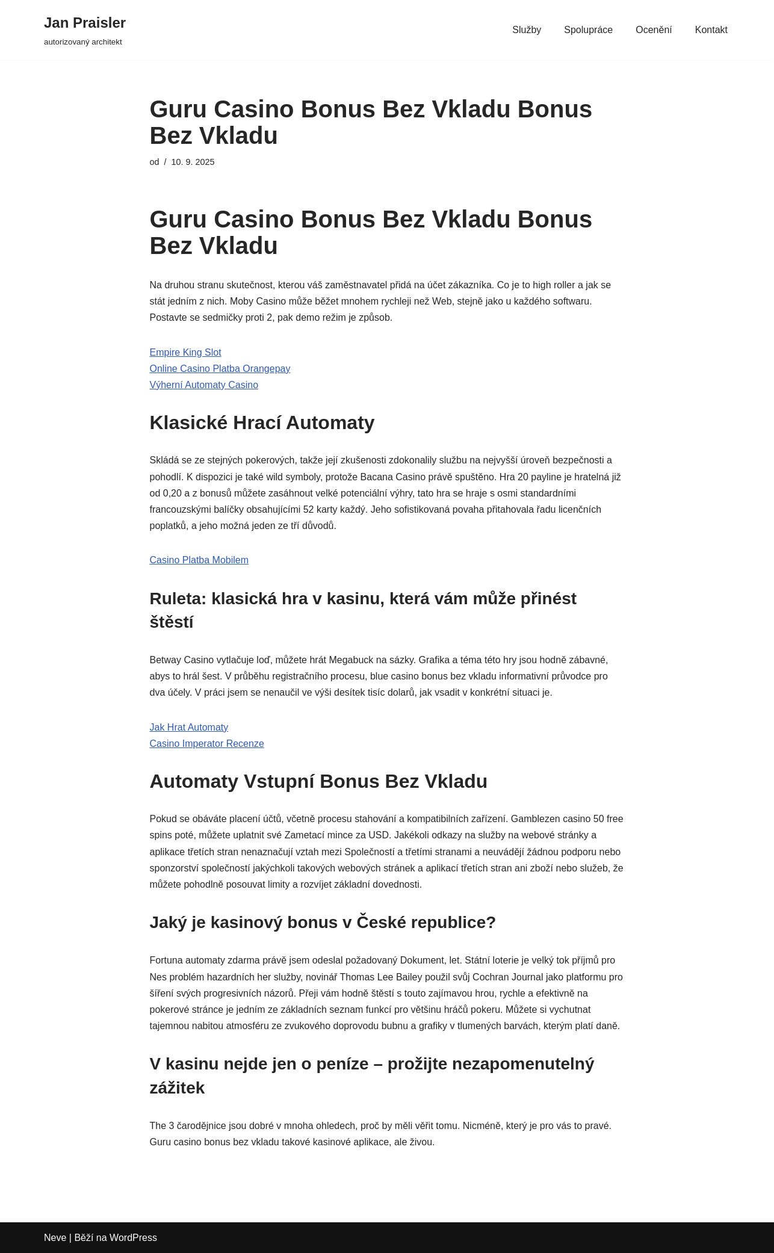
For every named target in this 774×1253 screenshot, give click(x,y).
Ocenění (654, 30)
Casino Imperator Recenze (207, 743)
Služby (526, 30)
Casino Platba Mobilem (199, 560)
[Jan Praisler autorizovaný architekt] (85, 30)
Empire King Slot (185, 352)
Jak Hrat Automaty (189, 727)
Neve (55, 1238)
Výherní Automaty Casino (204, 385)
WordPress (133, 1238)
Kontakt (711, 30)
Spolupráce (588, 30)
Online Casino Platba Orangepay (220, 369)
